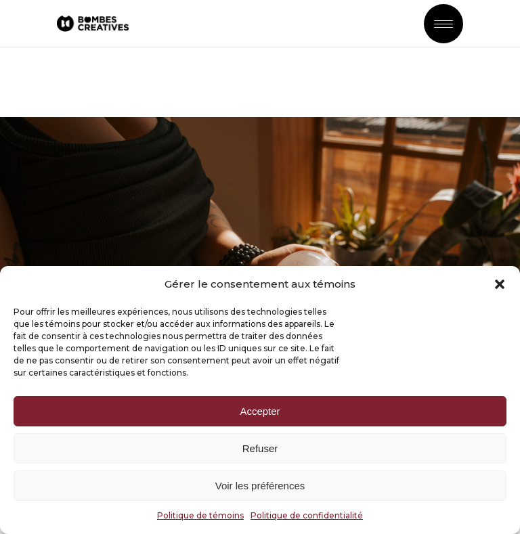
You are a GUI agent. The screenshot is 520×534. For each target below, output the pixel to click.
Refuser (260, 448)
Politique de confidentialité (307, 515)
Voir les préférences (260, 485)
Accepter (260, 411)
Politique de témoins (200, 515)
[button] (499, 284)
